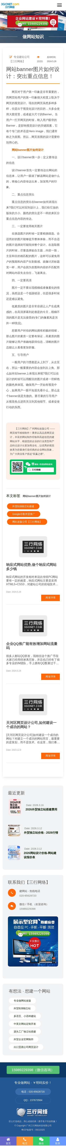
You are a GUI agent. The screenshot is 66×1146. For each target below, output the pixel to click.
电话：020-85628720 (33, 1091)
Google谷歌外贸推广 (23, 514)
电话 (25, 1141)
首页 (8, 1141)
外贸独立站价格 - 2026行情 (41, 832)
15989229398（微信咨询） (33, 1070)
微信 (41, 1141)
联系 (57, 1141)
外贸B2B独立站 (22, 1008)
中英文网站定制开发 (25, 1023)
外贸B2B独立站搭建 (23, 506)
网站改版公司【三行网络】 (27, 521)
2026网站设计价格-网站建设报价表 (40, 855)
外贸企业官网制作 (23, 1039)
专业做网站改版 (22, 1000)
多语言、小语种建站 (25, 1016)
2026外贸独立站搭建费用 (41, 809)
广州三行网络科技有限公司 (39, 1125)
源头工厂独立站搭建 (25, 1031)
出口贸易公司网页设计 (26, 1047)
